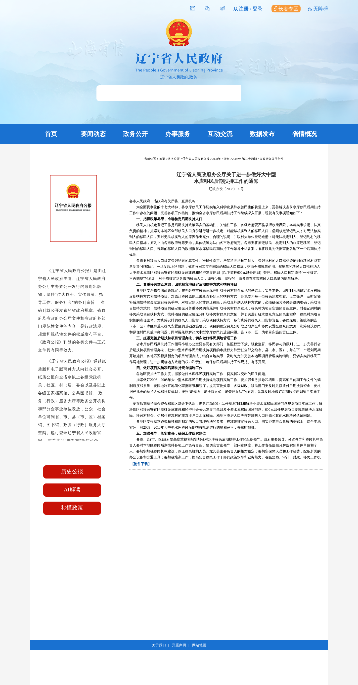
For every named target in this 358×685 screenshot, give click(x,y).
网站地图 (199, 645)
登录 (258, 8)
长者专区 (286, 8)
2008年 (216, 159)
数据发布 (262, 134)
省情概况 (304, 134)
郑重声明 (179, 645)
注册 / (246, 8)
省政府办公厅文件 (271, 159)
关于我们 (159, 645)
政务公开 (135, 134)
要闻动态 (93, 134)
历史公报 (72, 471)
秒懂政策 (72, 508)
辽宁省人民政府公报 (195, 159)
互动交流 (220, 134)
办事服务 (177, 134)
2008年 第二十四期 (244, 159)
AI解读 (72, 489)
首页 (51, 134)
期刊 (226, 159)
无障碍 (320, 8)
